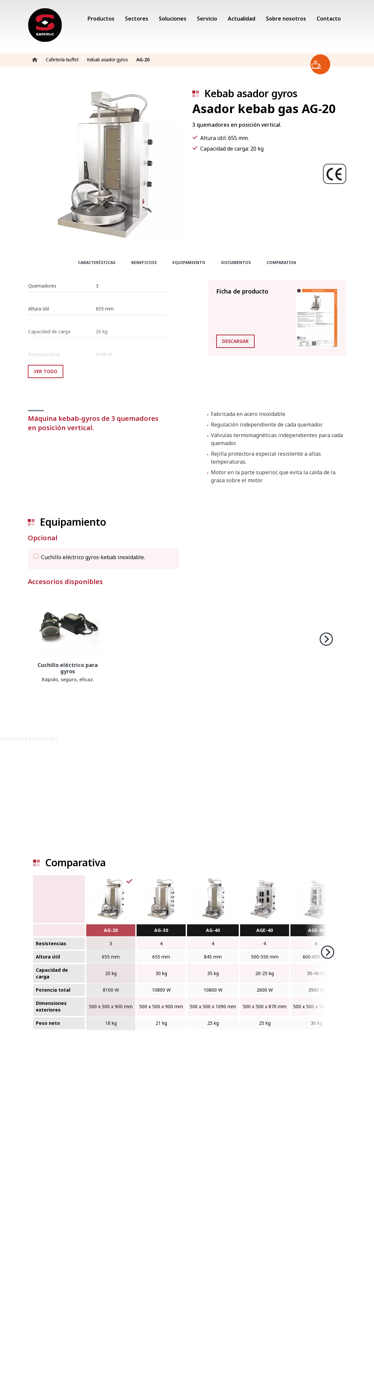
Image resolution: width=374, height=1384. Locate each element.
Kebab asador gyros (250, 93)
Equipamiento (188, 262)
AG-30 (161, 930)
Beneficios (143, 262)
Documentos (236, 262)
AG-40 (213, 930)
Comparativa (281, 262)
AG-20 (111, 930)
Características (96, 262)
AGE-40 (264, 930)
